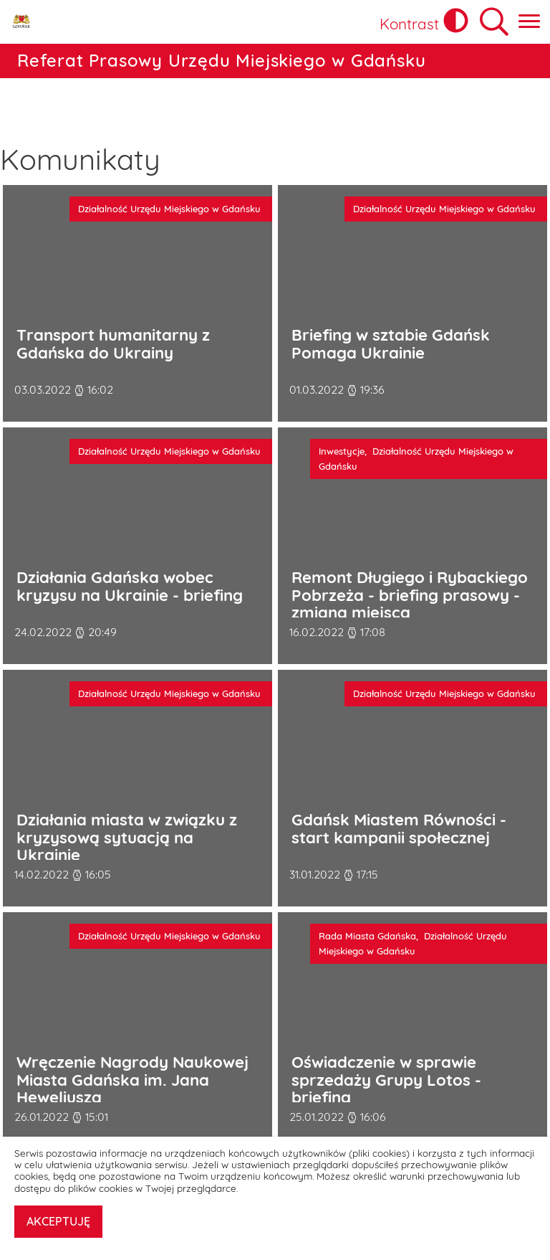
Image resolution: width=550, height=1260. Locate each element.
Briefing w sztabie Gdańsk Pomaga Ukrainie (390, 299)
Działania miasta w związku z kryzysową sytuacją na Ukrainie (126, 793)
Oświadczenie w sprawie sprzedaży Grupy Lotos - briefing (386, 1035)
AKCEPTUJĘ (58, 1221)
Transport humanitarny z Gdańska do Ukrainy (113, 299)
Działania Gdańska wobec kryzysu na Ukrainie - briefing (129, 541)
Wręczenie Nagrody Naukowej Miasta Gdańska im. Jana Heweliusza (132, 1035)
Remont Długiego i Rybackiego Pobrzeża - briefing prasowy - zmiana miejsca (409, 550)
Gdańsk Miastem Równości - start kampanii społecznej (398, 784)
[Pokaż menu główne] (529, 21)
